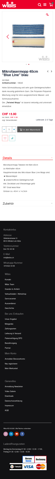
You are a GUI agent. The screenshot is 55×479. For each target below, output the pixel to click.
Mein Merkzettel (11, 368)
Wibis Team (9, 284)
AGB (7, 410)
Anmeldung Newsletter (14, 386)
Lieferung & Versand (13, 333)
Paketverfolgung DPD (13, 338)
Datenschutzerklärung (13, 400)
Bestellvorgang (11, 343)
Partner (8, 348)
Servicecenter (10, 298)
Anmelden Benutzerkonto (15, 358)
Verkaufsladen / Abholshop (15, 293)
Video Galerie (10, 391)
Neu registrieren (11, 363)
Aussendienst (10, 303)
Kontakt (8, 279)
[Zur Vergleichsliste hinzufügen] (12, 138)
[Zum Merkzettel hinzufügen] (5, 138)
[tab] (27, 157)
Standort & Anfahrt (12, 289)
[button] (47, 16)
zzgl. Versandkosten (9, 120)
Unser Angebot (11, 319)
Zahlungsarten (10, 328)
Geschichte (9, 308)
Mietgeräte (9, 323)
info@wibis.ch (8, 257)
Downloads (9, 396)
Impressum (9, 405)
